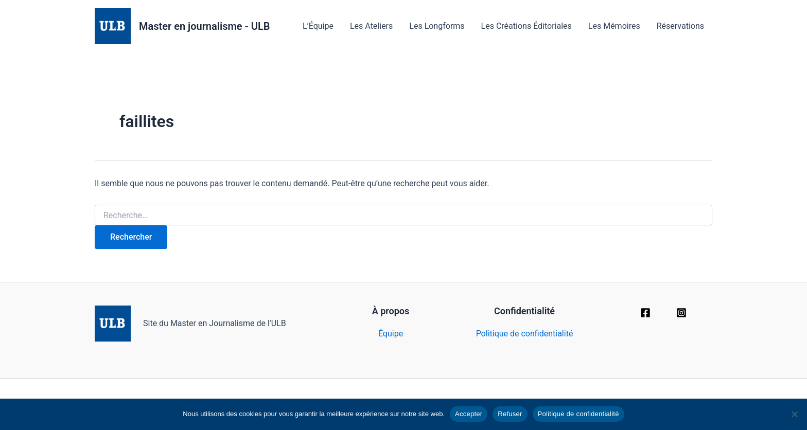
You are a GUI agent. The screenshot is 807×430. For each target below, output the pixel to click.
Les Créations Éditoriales (526, 26)
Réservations (680, 26)
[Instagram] (681, 313)
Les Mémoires (614, 26)
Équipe (390, 333)
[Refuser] (794, 414)
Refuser (510, 414)
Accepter (468, 414)
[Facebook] (645, 313)
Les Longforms (436, 26)
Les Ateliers (371, 26)
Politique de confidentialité (524, 333)
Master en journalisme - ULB (204, 26)
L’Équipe (318, 26)
